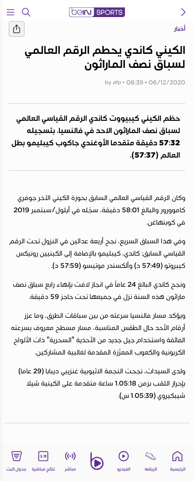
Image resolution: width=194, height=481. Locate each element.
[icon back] (183, 12)
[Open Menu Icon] (10, 12)
